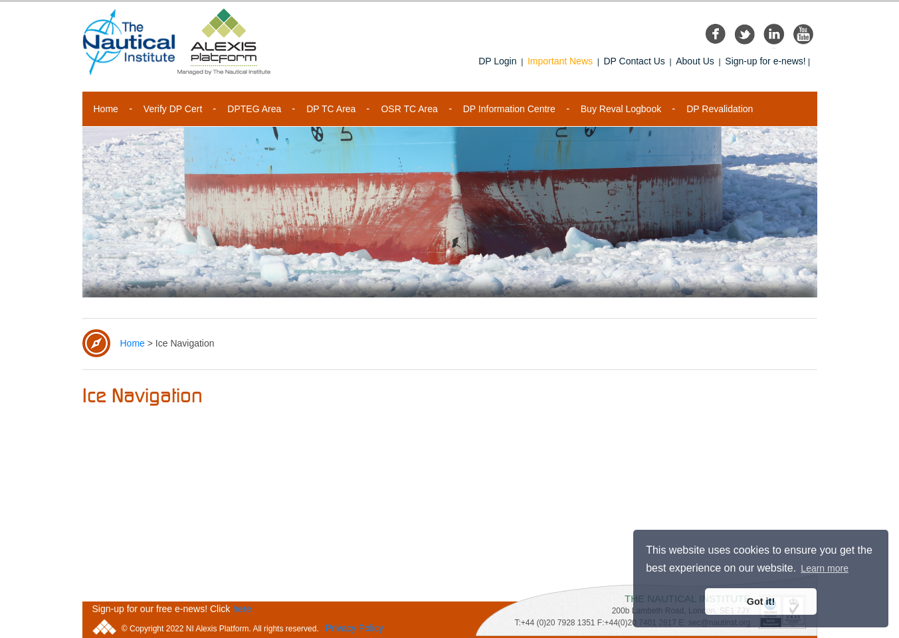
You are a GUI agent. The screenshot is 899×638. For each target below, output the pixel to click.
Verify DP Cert (173, 109)
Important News (560, 61)
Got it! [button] (761, 601)
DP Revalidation (719, 109)
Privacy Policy (354, 628)
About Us (695, 61)
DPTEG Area (254, 109)
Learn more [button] (825, 568)
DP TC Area (330, 109)
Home (106, 109)
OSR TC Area (409, 109)
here (242, 608)
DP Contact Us (633, 61)
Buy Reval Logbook (621, 109)
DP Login (497, 61)
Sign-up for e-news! (765, 61)
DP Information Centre (509, 109)
